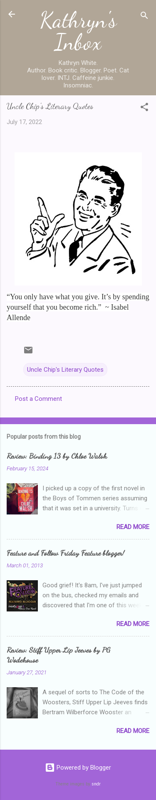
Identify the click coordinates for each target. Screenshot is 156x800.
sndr (96, 784)
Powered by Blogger (78, 767)
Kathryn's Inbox (78, 31)
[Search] (144, 17)
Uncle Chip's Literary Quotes (65, 369)
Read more (132, 527)
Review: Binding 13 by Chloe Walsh (57, 455)
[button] (144, 108)
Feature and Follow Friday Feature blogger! (65, 552)
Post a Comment (38, 398)
